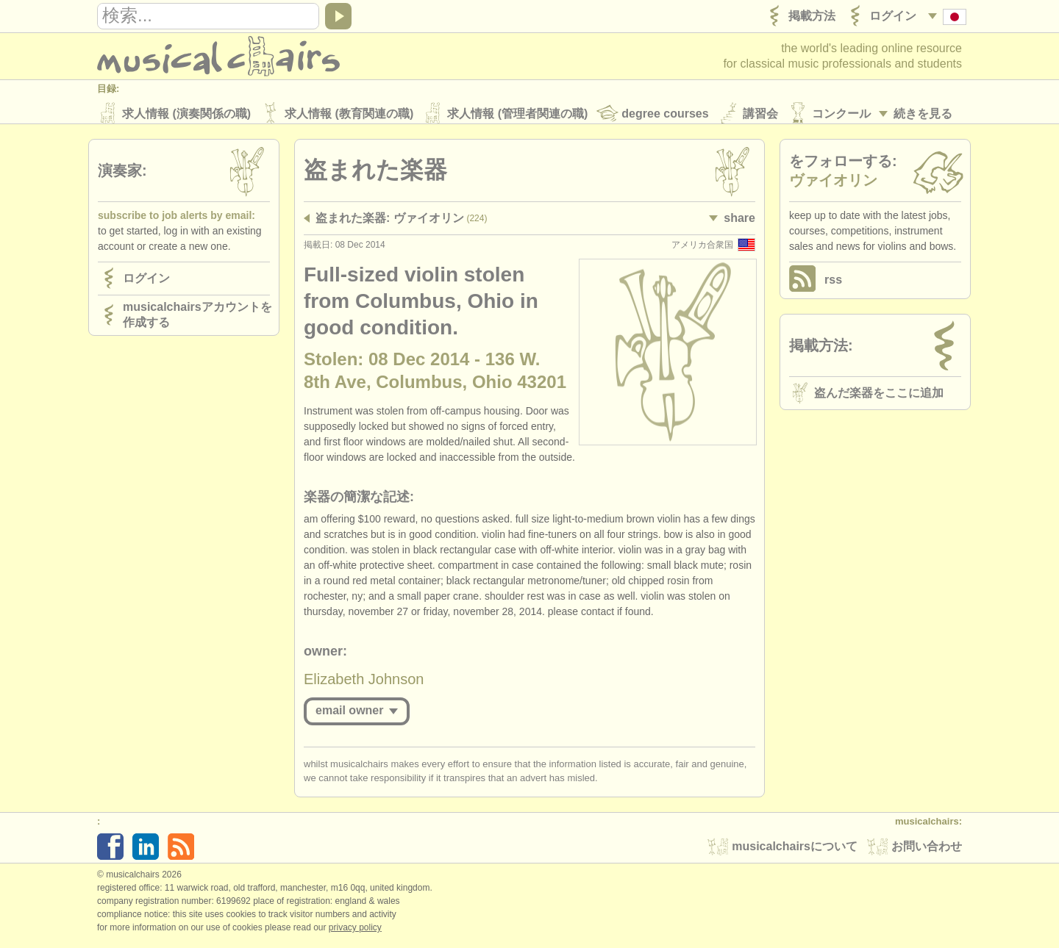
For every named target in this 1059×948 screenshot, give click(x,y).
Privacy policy (355, 932)
